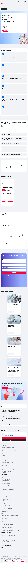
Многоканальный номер (6, 477)
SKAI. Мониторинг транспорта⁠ (7, 503)
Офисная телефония (5, 476)
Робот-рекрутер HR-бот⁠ (6, 463)
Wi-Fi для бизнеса (5, 445)
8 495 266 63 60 (9, 435)
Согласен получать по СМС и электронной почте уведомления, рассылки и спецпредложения (14, 275)
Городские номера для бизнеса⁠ (7, 487)
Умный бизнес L (18, 9)
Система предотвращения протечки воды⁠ (6, 500)
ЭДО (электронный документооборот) (8, 535)
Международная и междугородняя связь (9, 520)
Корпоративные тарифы (6, 517)
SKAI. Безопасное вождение (7, 508)
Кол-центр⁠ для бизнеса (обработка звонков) (6, 480)
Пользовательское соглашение (14, 556)
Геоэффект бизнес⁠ (5, 510)
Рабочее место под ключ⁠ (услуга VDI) (8, 538)
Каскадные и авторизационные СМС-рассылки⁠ (7, 472)
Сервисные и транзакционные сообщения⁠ (7, 468)
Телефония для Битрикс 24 (6, 483)
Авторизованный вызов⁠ (6, 490)
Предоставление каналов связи (7, 527)
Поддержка (3, 551)
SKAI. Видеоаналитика (6, 506)
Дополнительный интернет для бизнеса (9, 450)
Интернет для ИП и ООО (6, 452)
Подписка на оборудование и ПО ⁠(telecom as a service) (8, 486)
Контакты (2, 549)
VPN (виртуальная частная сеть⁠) (7, 453)
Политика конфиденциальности (6, 556)
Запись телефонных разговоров (7, 528)
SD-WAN (3, 455)
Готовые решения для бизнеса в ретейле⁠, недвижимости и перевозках (9, 541)
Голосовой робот (5, 460)
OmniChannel (4, 465)
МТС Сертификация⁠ (5, 511)
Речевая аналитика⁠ (5, 494)
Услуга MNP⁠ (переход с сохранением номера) (9, 515)
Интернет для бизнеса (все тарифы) (8, 447)
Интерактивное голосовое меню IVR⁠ (8, 469)
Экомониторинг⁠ (5, 496)
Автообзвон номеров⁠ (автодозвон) (8, 524)
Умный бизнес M (11, 9)
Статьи (2, 552)
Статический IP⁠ (4, 456)
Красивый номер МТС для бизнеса (8, 489)
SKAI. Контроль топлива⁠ (6, 505)
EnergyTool (4, 502)
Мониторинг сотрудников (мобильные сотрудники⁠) (11, 530)
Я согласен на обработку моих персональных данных (9, 274)
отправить (14, 272)
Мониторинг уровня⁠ (5, 497)
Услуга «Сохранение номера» (7, 518)
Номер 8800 (4, 521)
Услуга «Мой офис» (5, 537)
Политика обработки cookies (14, 561)
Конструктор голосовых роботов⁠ (7, 462)
